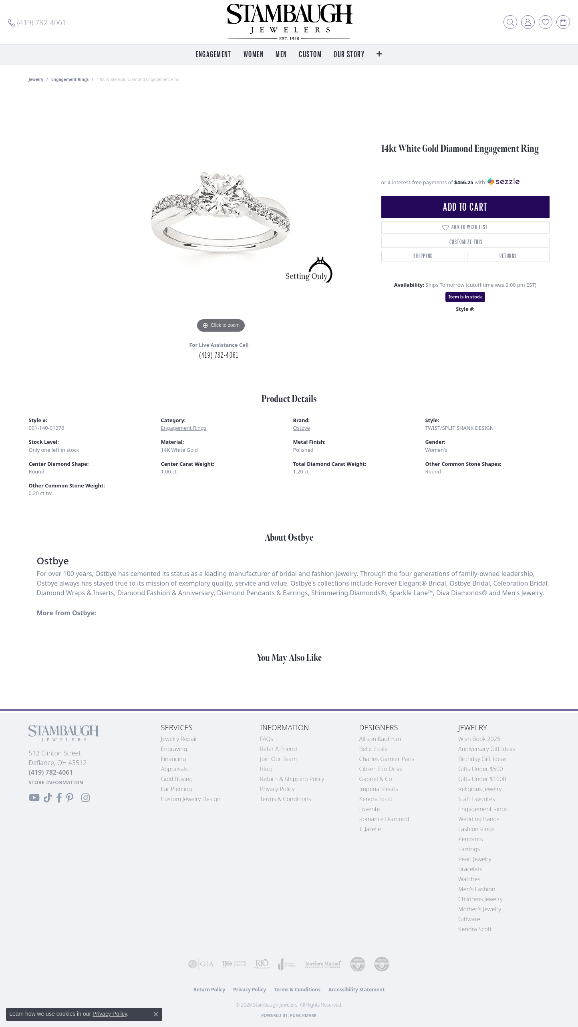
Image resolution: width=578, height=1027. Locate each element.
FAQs (266, 739)
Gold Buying (177, 779)
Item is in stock (465, 297)
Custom (310, 54)
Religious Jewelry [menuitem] (479, 789)
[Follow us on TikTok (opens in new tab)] (48, 798)
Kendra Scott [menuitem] (474, 929)
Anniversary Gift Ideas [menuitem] (487, 749)
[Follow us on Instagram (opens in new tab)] (85, 798)
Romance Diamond (384, 819)
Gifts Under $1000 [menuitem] (482, 779)
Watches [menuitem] (469, 879)
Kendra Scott (376, 799)
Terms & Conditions (285, 799)
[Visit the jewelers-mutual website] (323, 964)
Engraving (174, 749)
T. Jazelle (370, 829)
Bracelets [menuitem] (470, 869)
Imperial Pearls (379, 789)
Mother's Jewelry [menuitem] (479, 909)
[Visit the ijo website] (234, 964)
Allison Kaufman (380, 739)
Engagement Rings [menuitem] (483, 809)
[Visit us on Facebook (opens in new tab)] (59, 798)
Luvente (369, 809)
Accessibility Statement (356, 989)
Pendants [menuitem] (470, 839)
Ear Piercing (176, 789)
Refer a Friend (278, 749)
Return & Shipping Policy (292, 779)
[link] (37, 22)
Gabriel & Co (375, 779)
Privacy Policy (277, 789)
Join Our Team (278, 759)
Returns (508, 256)
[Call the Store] (51, 772)
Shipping (423, 256)
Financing (173, 759)
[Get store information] (56, 782)
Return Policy (209, 989)
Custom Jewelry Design (191, 799)
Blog (266, 769)
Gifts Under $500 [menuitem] (480, 769)
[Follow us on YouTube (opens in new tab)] (34, 798)
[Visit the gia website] (201, 964)
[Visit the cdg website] (358, 964)
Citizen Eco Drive (381, 769)
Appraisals (174, 769)
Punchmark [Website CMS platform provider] (303, 1015)
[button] (510, 22)
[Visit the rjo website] (262, 964)
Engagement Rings (70, 79)
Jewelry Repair (179, 739)
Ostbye (301, 427)
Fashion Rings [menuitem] (476, 829)
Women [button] (254, 54)
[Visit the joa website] (287, 964)
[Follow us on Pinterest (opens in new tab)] (69, 798)
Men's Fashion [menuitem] (476, 889)
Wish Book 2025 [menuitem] (479, 739)
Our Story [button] (349, 54)
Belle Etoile (373, 749)
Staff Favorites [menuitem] (476, 799)
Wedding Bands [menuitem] (478, 819)
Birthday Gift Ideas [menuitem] (482, 759)
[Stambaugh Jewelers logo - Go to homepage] (289, 22)
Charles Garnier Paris (387, 759)
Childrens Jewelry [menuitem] (480, 899)
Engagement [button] (214, 54)
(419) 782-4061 (218, 355)
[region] (221, 215)
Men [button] (281, 54)
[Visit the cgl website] (382, 964)
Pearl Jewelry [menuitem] (474, 859)
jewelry (36, 79)
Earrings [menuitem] (469, 849)
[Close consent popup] (155, 1014)
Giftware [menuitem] (469, 919)
